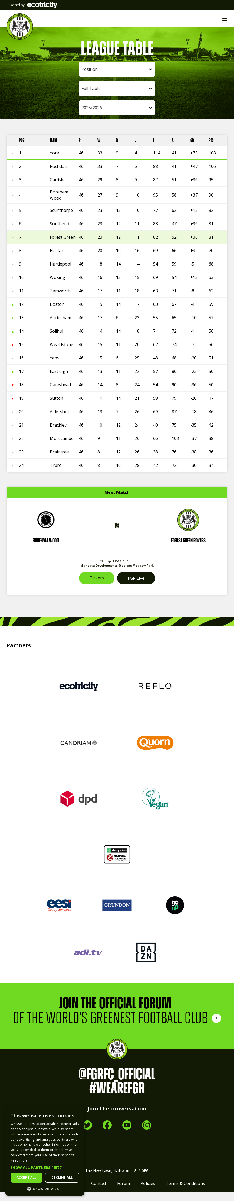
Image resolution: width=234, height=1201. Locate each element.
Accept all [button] (27, 1177)
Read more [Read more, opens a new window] (19, 1160)
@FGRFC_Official (117, 1083)
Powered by (32, 5)
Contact (98, 1192)
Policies (147, 1192)
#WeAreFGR (117, 1097)
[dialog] (44, 1151)
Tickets (97, 587)
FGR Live (136, 587)
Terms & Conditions (185, 1192)
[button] (45, 1167)
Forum (123, 1192)
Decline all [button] (62, 1177)
